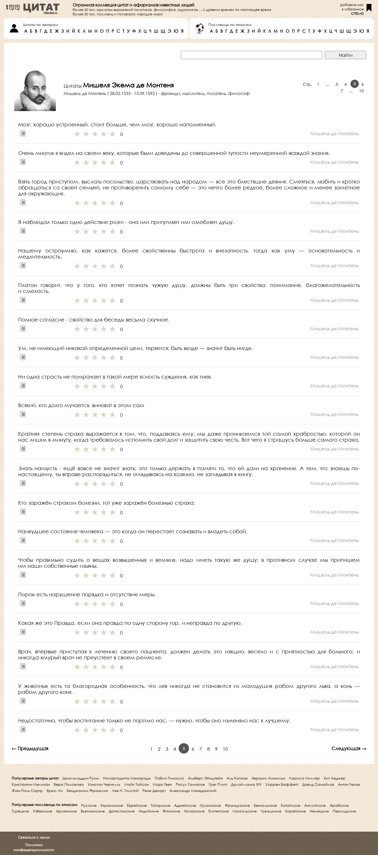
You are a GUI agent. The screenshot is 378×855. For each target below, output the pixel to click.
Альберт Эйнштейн (205, 778)
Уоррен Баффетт (282, 784)
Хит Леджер (335, 778)
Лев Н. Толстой (125, 790)
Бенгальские (265, 805)
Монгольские (245, 811)
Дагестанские (122, 811)
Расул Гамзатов (190, 784)
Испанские (194, 811)
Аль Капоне (237, 778)
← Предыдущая (30, 748)
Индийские (149, 811)
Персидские (344, 811)
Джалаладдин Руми (81, 778)
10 (361, 90)
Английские (315, 805)
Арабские (339, 805)
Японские (171, 811)
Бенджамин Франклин (87, 790)
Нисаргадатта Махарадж (127, 778)
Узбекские (42, 811)
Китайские (290, 805)
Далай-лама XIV (246, 784)
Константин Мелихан (31, 784)
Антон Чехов (349, 784)
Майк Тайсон (136, 784)
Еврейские (137, 805)
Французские (237, 805)
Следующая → (349, 748)
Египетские (218, 811)
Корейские (295, 811)
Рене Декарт (154, 790)
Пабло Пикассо (169, 778)
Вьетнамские (93, 811)
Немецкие (319, 811)
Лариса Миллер (304, 778)
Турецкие (20, 811)
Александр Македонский (193, 790)
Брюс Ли (55, 790)
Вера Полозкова (69, 784)
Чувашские (271, 811)
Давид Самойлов (318, 784)
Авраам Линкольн (268, 778)
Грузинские (210, 805)
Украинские (111, 805)
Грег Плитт (218, 784)
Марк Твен (162, 784)
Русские (89, 805)
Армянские (66, 811)
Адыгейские (185, 805)
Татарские (160, 805)
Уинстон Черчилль (104, 784)
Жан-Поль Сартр (27, 790)
